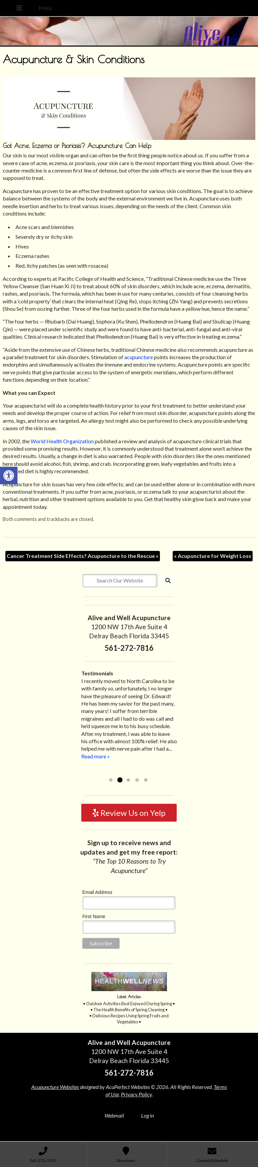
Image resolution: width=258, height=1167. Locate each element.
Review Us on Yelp (129, 813)
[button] (8, 475)
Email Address (97, 892)
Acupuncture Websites (55, 1087)
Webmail (114, 1115)
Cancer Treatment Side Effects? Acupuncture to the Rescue (83, 556)
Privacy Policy (136, 1094)
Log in (147, 1115)
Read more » (95, 756)
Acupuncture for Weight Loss (212, 556)
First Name (93, 916)
